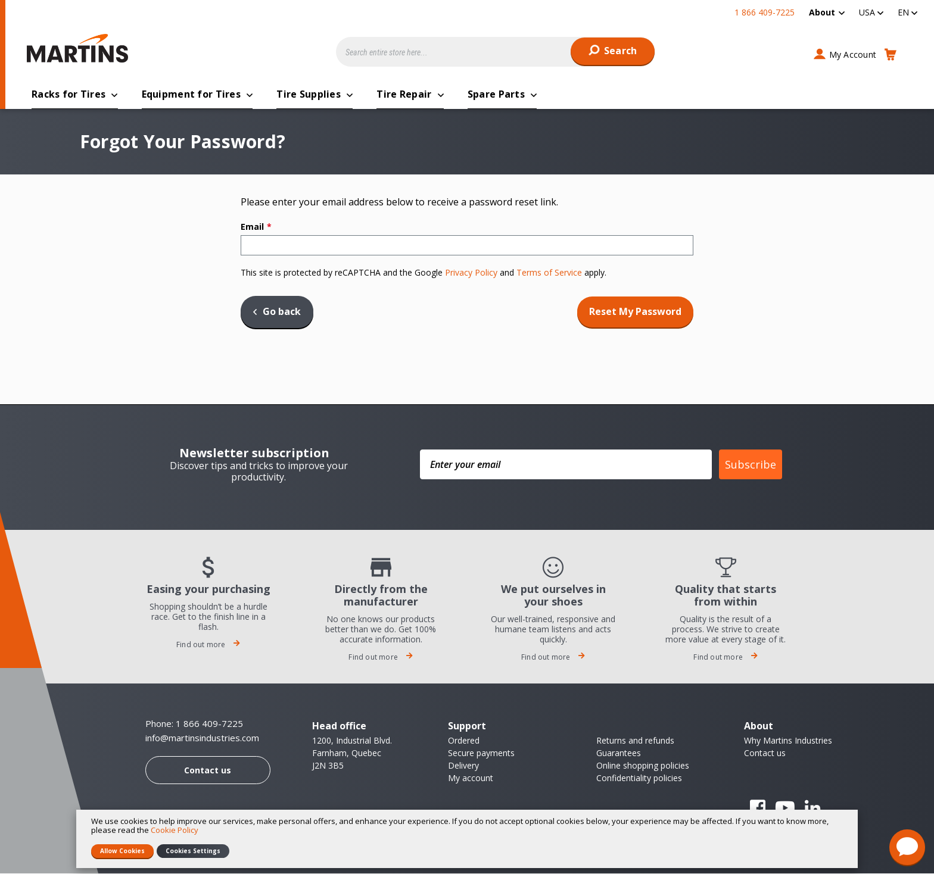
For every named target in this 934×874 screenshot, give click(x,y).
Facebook (757, 808)
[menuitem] (827, 12)
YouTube (785, 808)
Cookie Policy (174, 830)
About (822, 12)
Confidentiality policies (639, 778)
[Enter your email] (566, 465)
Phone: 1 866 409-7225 (194, 724)
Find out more (208, 645)
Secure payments (481, 753)
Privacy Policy (471, 273)
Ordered (464, 741)
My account (470, 778)
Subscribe (750, 465)
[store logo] (80, 48)
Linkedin (812, 808)
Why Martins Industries (788, 741)
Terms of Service (549, 273)
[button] (871, 12)
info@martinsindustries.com (202, 738)
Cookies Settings (193, 851)
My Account (853, 54)
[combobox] (495, 52)
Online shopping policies (642, 766)
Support (467, 726)
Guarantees (618, 753)
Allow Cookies (122, 851)
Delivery (463, 766)
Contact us (207, 770)
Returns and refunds (635, 741)
